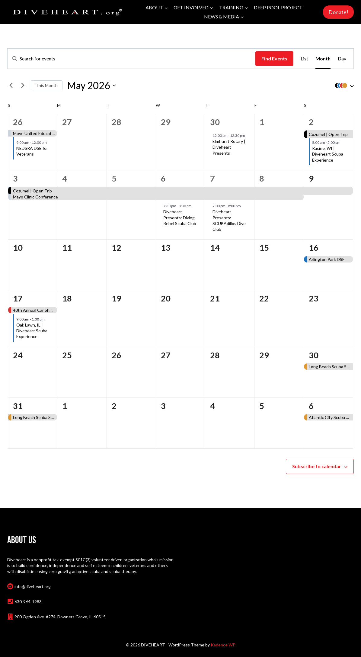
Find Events (274, 58)
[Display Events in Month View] (323, 59)
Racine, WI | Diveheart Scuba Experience (327, 154)
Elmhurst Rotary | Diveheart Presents (228, 147)
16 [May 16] (313, 248)
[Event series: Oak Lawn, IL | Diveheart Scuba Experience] (47, 319)
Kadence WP (223, 644)
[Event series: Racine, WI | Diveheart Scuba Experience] (343, 142)
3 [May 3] (15, 178)
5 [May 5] (114, 178)
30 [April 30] (215, 122)
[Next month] (22, 85)
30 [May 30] (313, 355)
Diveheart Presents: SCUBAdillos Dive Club (229, 220)
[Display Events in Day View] (342, 59)
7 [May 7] (212, 178)
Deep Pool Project (278, 7)
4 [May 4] (64, 178)
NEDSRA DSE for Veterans (32, 151)
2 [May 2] (311, 122)
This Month (47, 85)
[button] (343, 85)
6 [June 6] (311, 406)
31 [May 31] (18, 406)
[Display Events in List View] (304, 59)
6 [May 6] (163, 178)
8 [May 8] (261, 178)
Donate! (338, 12)
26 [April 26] (18, 122)
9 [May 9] (311, 178)
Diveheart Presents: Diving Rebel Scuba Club (179, 217)
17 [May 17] (18, 298)
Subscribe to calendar (316, 466)
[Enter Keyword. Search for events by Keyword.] (131, 59)
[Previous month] (10, 85)
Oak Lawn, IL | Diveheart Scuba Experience (31, 330)
